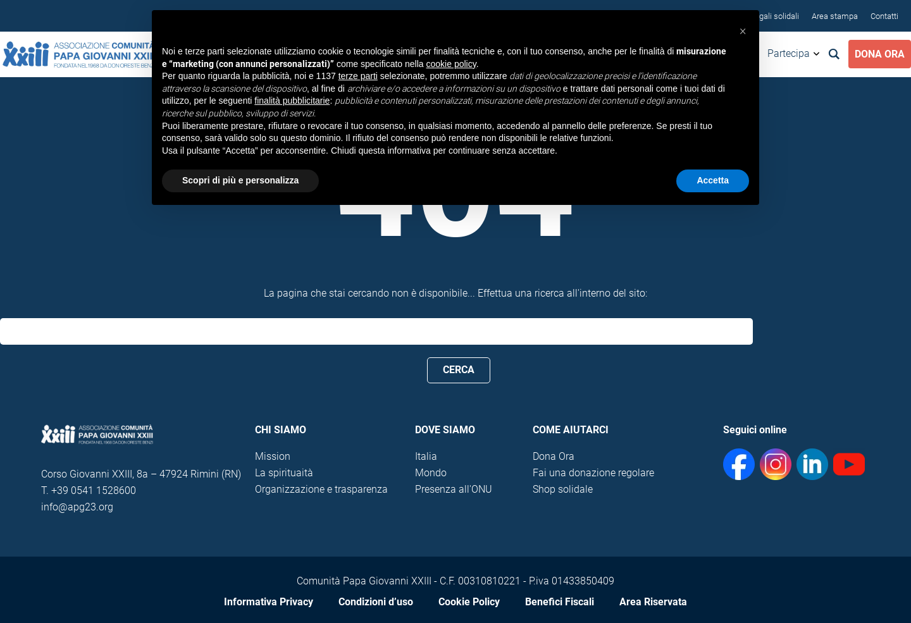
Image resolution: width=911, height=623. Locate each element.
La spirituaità (284, 473)
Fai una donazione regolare (593, 473)
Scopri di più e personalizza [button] (240, 180)
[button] (743, 30)
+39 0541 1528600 (93, 490)
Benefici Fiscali (559, 602)
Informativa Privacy (268, 602)
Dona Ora (880, 54)
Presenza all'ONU (453, 489)
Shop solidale (563, 489)
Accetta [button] (713, 180)
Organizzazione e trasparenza (321, 489)
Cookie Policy (469, 602)
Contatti (884, 16)
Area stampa (835, 16)
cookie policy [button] (451, 64)
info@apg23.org (77, 507)
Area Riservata (653, 602)
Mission (272, 456)
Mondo (431, 473)
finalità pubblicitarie (292, 101)
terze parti (358, 76)
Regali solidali (774, 16)
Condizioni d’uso (375, 602)
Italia (426, 456)
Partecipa (788, 53)
